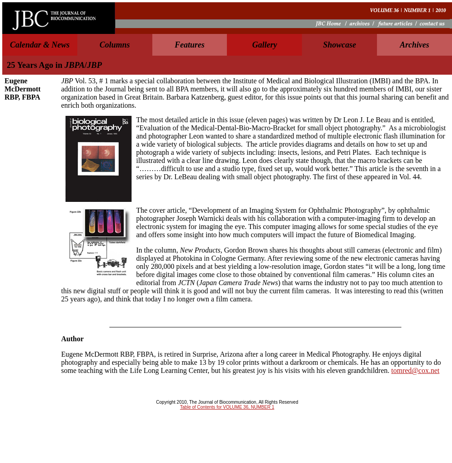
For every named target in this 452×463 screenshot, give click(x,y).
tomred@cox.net (415, 370)
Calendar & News (40, 44)
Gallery (264, 44)
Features (190, 44)
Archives (414, 44)
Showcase (339, 44)
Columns (114, 44)
